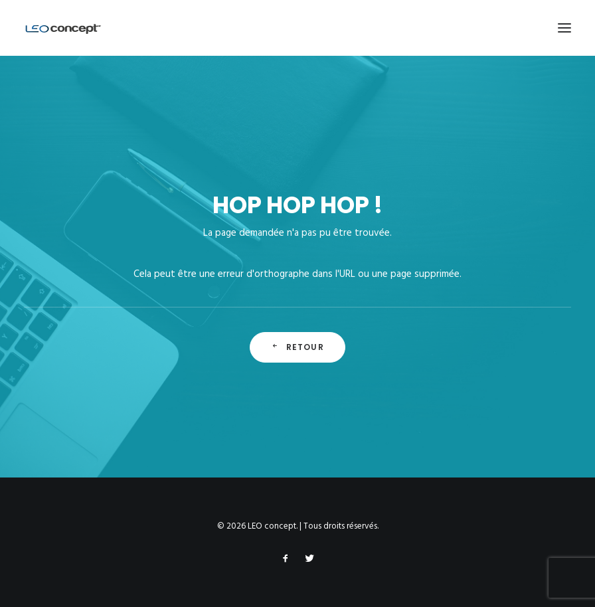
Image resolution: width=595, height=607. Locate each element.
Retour (297, 347)
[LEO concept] (63, 28)
